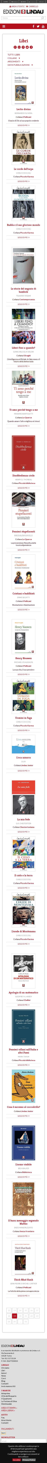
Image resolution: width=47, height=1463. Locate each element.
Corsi (3, 1378)
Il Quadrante (6, 1399)
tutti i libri (14, 55)
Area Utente (6, 1420)
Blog (3, 1381)
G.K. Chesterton (23, 823)
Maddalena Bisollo (23, 535)
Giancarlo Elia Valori (23, 352)
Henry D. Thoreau (23, 479)
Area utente (17, 6)
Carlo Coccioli (23, 173)
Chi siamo (5, 1368)
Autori (4, 1373)
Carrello (32, 6)
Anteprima (5, 1393)
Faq (2, 1417)
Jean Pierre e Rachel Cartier (23, 1284)
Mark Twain (23, 1056)
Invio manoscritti (8, 1386)
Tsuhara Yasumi (23, 296)
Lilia (23, 761)
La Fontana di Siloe (9, 1401)
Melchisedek (6, 1404)
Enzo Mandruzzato (23, 1228)
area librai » (8, 1410)
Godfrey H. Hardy (23, 996)
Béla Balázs (23, 1168)
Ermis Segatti (23, 597)
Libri (3, 1370)
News (3, 1376)
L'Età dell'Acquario (8, 1396)
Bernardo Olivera (23, 113)
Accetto (16, 1460)
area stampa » (9, 1408)
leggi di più (23, 125)
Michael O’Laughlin (23, 662)
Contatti (4, 1383)
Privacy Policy (29, 1460)
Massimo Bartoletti (23, 414)
